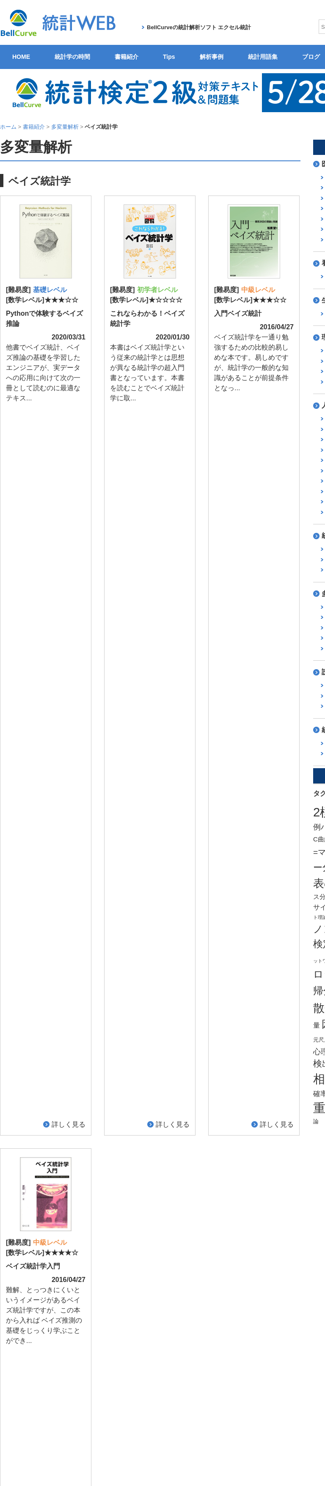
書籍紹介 (126, 56)
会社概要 (142, 1398)
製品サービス (176, 1398)
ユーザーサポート (253, 1398)
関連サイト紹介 (256, 1372)
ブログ (222, 1372)
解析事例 (211, 56)
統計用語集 (263, 56)
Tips (169, 56)
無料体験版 (212, 1398)
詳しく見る (68, 409)
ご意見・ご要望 (300, 1372)
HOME (21, 56)
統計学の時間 (72, 56)
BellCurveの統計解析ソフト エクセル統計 (199, 27)
